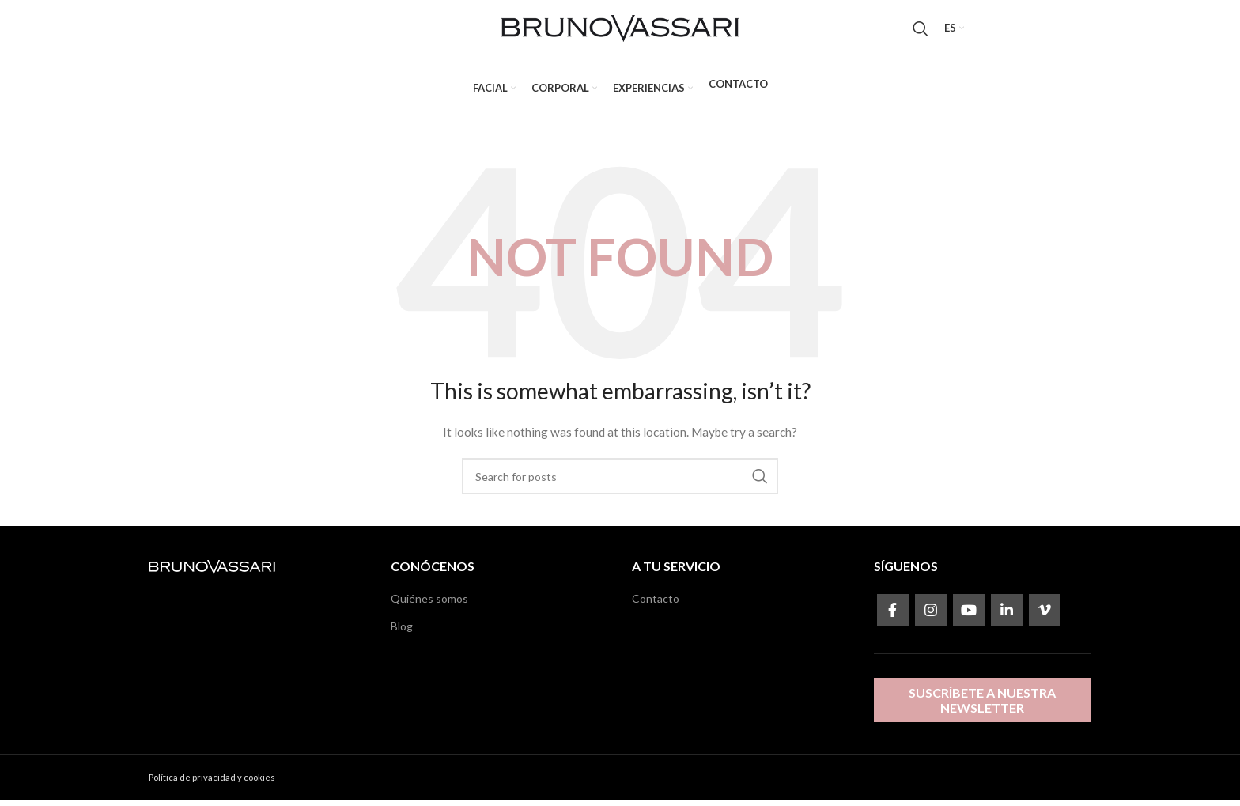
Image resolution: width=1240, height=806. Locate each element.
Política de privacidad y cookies (212, 784)
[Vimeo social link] (1044, 617)
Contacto (655, 605)
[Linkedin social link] (1007, 617)
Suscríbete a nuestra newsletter (982, 706)
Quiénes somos (429, 605)
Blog (402, 632)
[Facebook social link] (893, 617)
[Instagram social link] (931, 617)
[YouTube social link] (969, 617)
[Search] (920, 31)
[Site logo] (620, 30)
